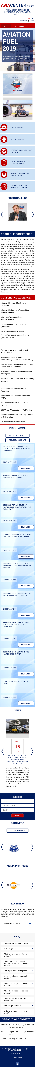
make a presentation (17, 435)
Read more (25, 468)
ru (29, 18)
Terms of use (17, 1057)
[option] (17, 59)
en (33, 18)
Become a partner (17, 830)
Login (32, 21)
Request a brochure (17, 440)
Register (23, 21)
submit (17, 815)
